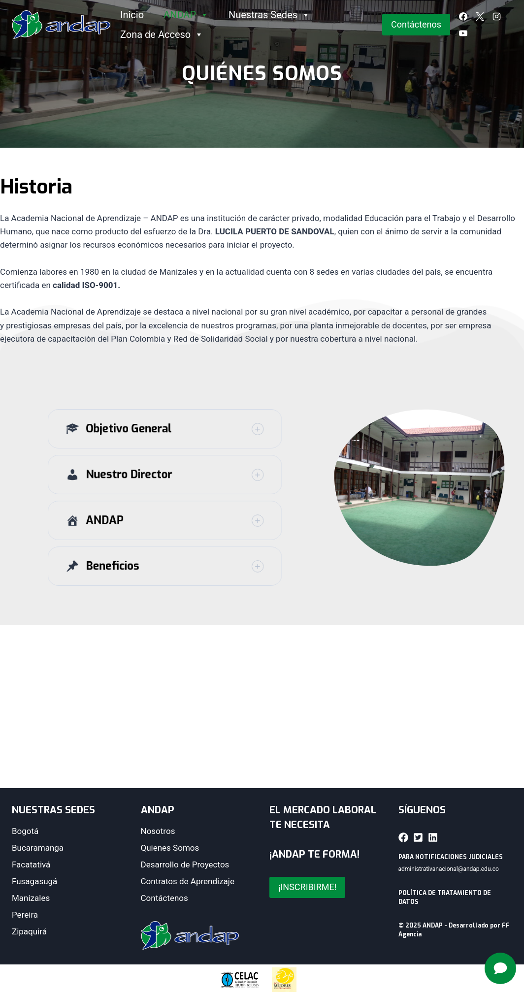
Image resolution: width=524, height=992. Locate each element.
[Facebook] (463, 16)
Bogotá (25, 831)
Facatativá (31, 864)
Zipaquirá (29, 931)
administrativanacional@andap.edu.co (448, 868)
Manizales (31, 898)
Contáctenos (416, 24)
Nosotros (158, 831)
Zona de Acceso (161, 34)
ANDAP (186, 15)
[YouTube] (463, 33)
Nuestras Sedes (269, 15)
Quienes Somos (170, 848)
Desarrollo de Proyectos (185, 864)
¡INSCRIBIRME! (307, 887)
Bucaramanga (38, 848)
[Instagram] (497, 16)
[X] (480, 16)
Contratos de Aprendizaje (187, 881)
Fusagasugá (34, 881)
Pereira (25, 915)
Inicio (132, 15)
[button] (165, 444)
